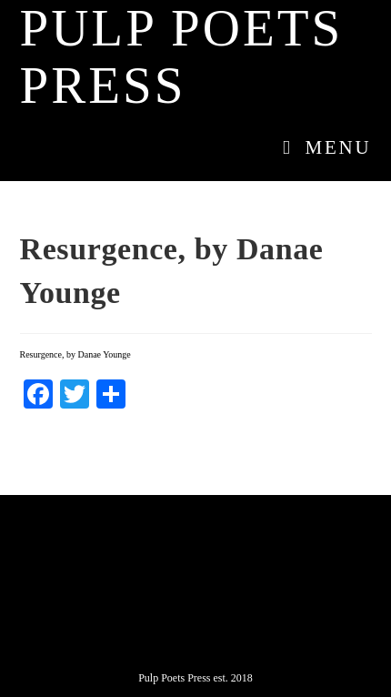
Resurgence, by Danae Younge (75, 354)
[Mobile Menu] (320, 147)
